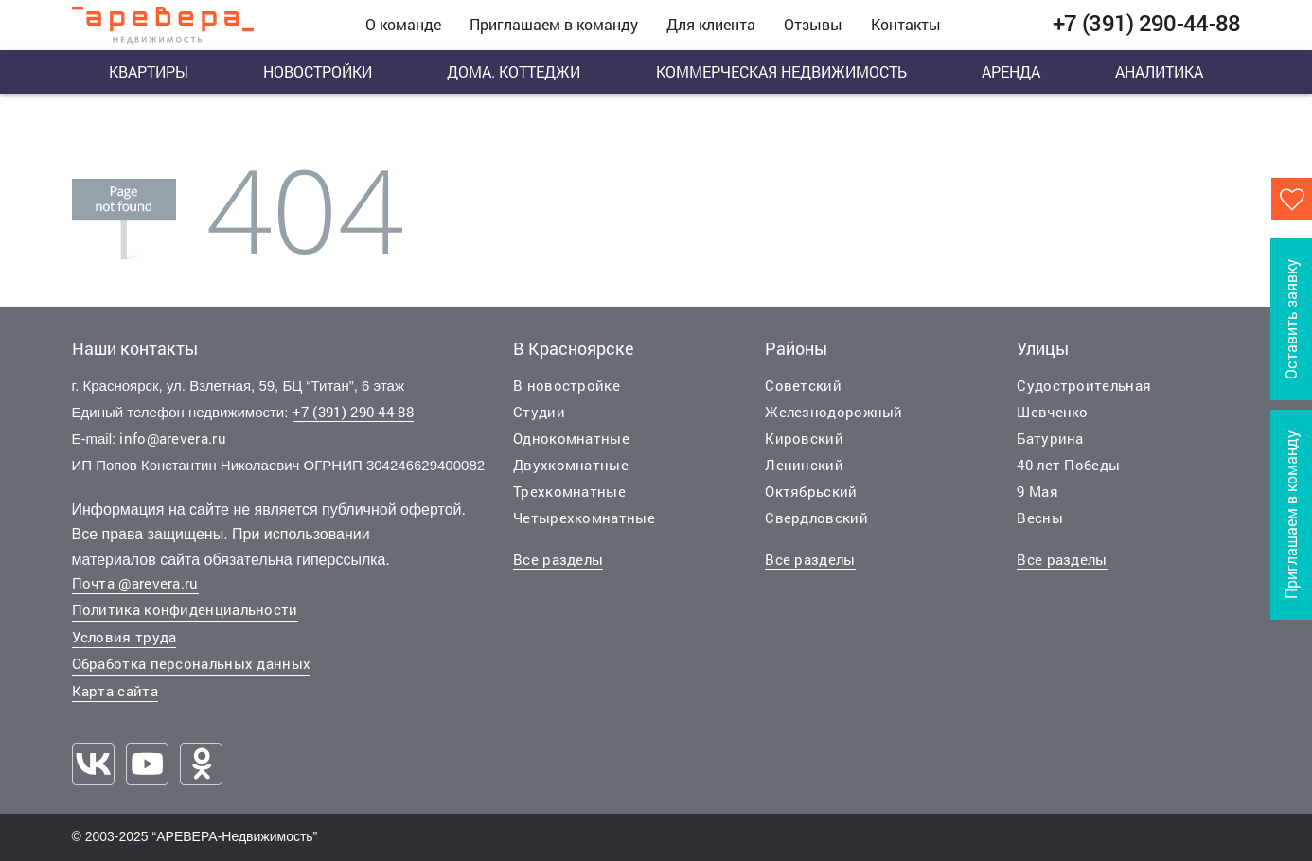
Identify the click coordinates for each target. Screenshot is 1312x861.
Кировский (804, 438)
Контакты (906, 24)
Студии (539, 411)
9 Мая (1037, 491)
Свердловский (816, 517)
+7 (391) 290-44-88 (353, 411)
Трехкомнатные (569, 491)
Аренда (1011, 71)
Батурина (1050, 438)
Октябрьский (811, 491)
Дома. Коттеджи (513, 71)
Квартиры (148, 71)
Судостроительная (1084, 385)
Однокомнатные (571, 438)
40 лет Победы (1068, 464)
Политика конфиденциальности (185, 609)
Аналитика (1159, 71)
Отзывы (813, 24)
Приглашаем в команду (554, 24)
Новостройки (317, 71)
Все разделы (558, 559)
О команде (403, 24)
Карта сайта (115, 690)
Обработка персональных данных (191, 663)
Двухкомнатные (571, 464)
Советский (803, 385)
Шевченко (1052, 411)
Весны (1040, 517)
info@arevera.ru (172, 438)
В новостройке (566, 385)
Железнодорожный (834, 411)
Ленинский (804, 464)
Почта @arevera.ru (135, 582)
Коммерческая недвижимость (781, 71)
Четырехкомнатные (584, 517)
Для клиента (710, 24)
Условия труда (124, 636)
